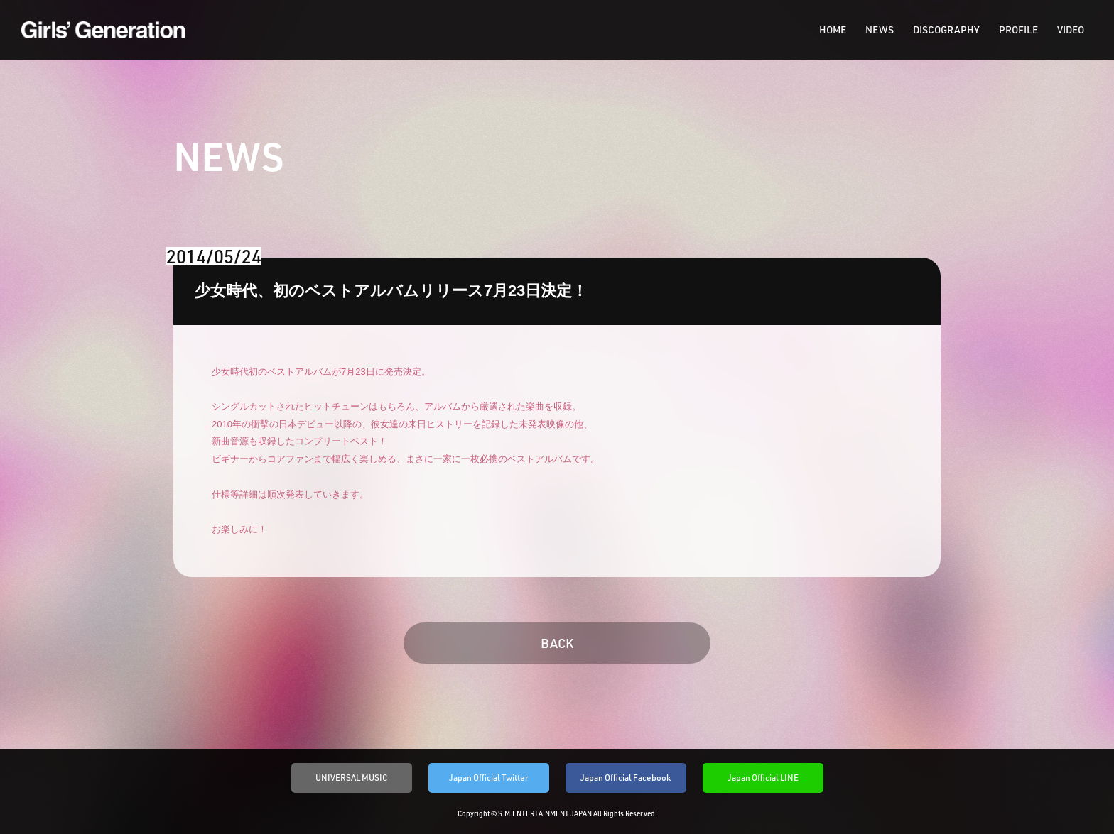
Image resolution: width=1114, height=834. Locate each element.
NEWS (879, 30)
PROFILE (1018, 30)
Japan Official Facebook (625, 777)
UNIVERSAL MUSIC (351, 777)
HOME (832, 30)
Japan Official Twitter (489, 777)
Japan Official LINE (763, 777)
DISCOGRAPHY (946, 30)
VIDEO (1070, 30)
